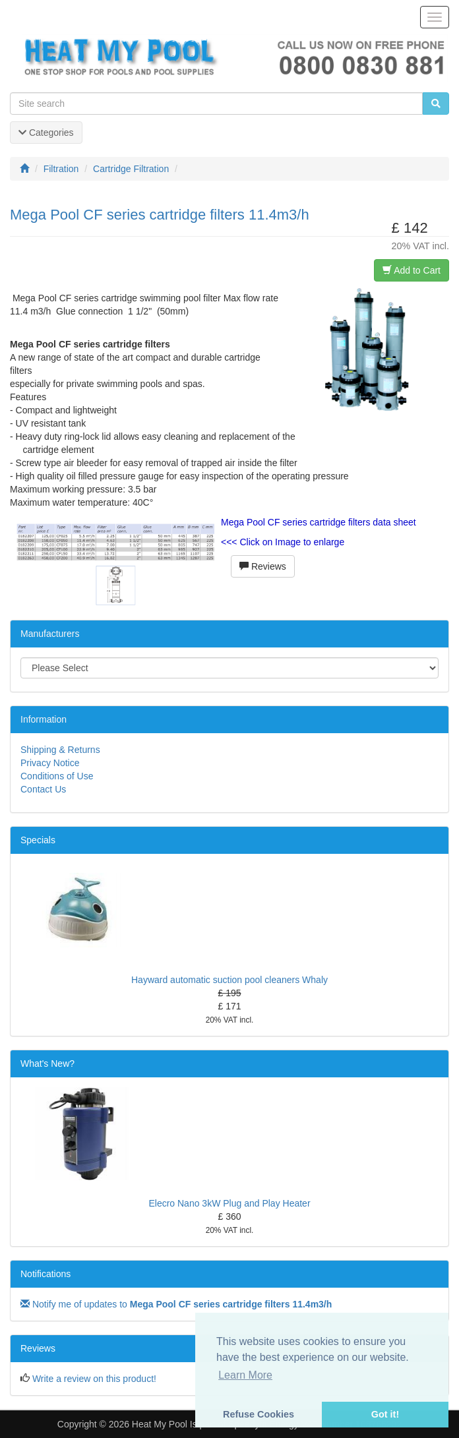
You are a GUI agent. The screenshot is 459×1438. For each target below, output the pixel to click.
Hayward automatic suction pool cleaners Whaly (229, 979)
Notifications (45, 1274)
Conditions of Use (57, 776)
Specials (37, 840)
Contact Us (43, 789)
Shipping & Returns (60, 749)
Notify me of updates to (176, 1304)
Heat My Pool (159, 1424)
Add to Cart (411, 270)
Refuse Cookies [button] (258, 1414)
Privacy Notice (49, 763)
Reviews (262, 566)
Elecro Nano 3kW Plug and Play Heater (229, 1203)
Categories (46, 132)
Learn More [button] (245, 1375)
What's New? (47, 1063)
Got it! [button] (385, 1414)
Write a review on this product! (94, 1378)
